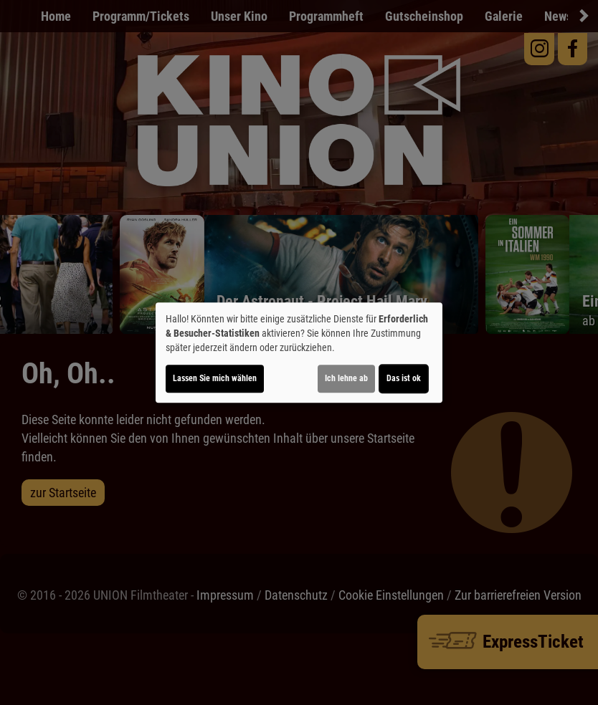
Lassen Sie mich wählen (215, 378)
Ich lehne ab (346, 378)
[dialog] (299, 352)
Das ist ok (403, 378)
